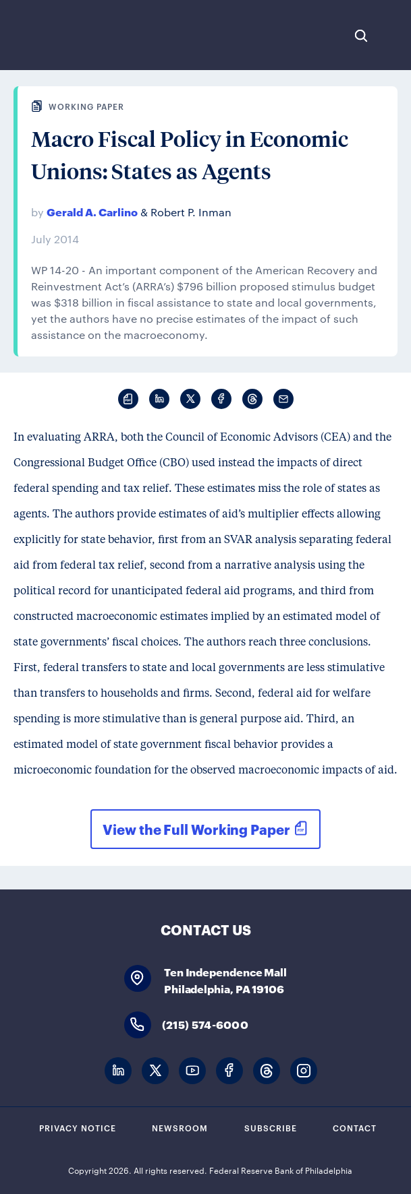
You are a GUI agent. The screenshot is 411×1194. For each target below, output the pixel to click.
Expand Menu (394, 35)
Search (361, 35)
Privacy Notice (77, 1127)
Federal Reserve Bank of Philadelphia (55, 35)
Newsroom (180, 1127)
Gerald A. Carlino (92, 211)
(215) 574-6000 (205, 1024)
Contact (355, 1127)
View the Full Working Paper (196, 828)
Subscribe (270, 1127)
